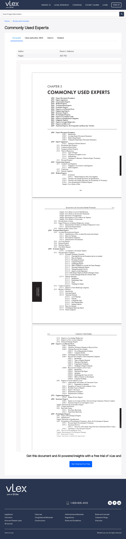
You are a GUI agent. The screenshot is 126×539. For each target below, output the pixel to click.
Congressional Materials (44, 517)
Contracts (8, 517)
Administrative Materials (74, 514)
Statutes (98, 521)
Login (105, 5)
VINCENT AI (46, 5)
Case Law (38, 514)
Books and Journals (102, 514)
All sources (9, 524)
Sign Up (116, 5)
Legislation (9, 514)
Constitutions (40, 521)
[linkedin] (119, 503)
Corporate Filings (101, 517)
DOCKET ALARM (92, 5)
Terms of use (9, 533)
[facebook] (114, 503)
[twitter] (110, 503)
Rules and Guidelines (73, 521)
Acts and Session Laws (13, 521)
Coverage (77, 5)
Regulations (69, 517)
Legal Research (61, 5)
